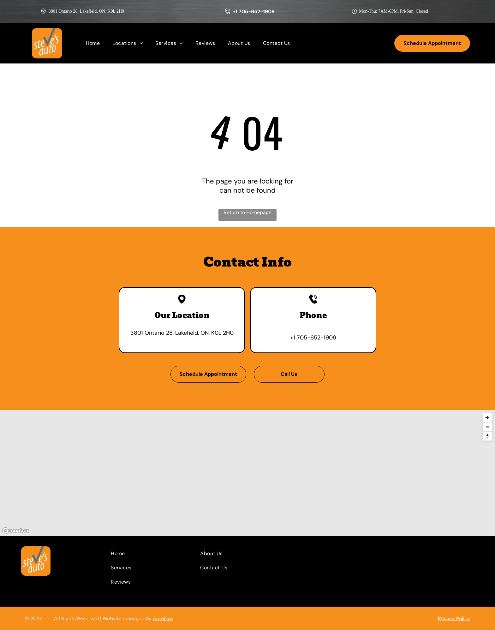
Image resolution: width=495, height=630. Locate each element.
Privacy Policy (454, 618)
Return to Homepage (247, 212)
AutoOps (163, 618)
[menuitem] (93, 43)
